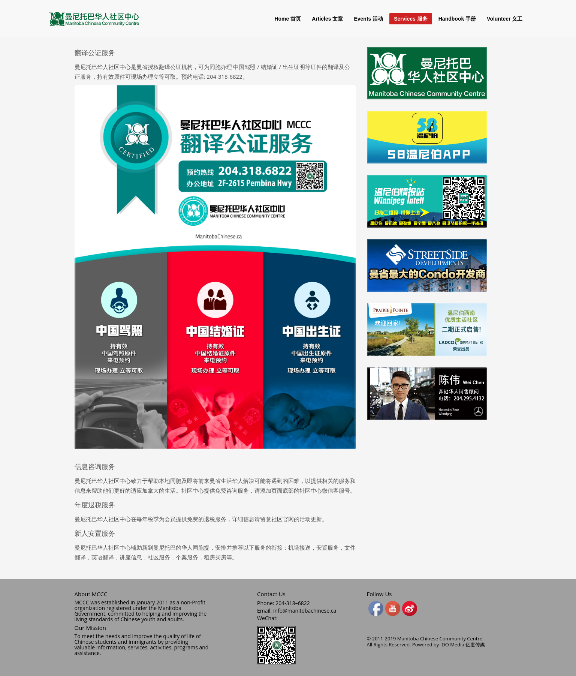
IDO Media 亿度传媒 (462, 644)
